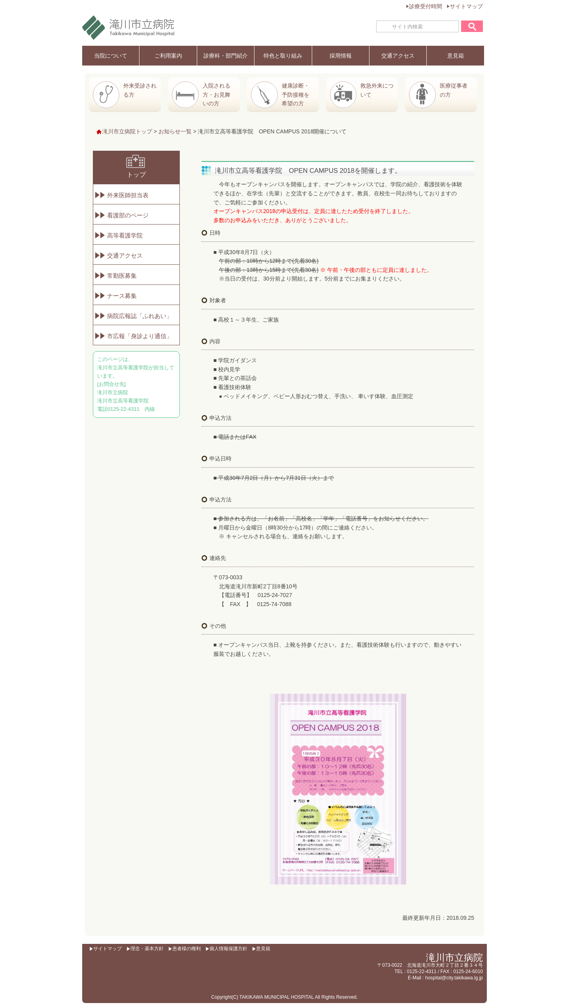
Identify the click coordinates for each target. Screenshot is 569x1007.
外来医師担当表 (128, 195)
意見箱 (455, 55)
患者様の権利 (186, 948)
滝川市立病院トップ (127, 131)
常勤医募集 (122, 275)
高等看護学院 (125, 235)
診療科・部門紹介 (225, 55)
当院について (110, 55)
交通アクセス (398, 55)
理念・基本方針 (147, 948)
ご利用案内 (168, 55)
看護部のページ (128, 215)
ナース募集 (122, 295)
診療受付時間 (425, 6)
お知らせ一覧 (175, 131)
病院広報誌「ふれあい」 (139, 316)
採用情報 (341, 55)
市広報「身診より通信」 (139, 336)
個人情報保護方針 (228, 948)
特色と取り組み (283, 55)
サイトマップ (466, 6)
